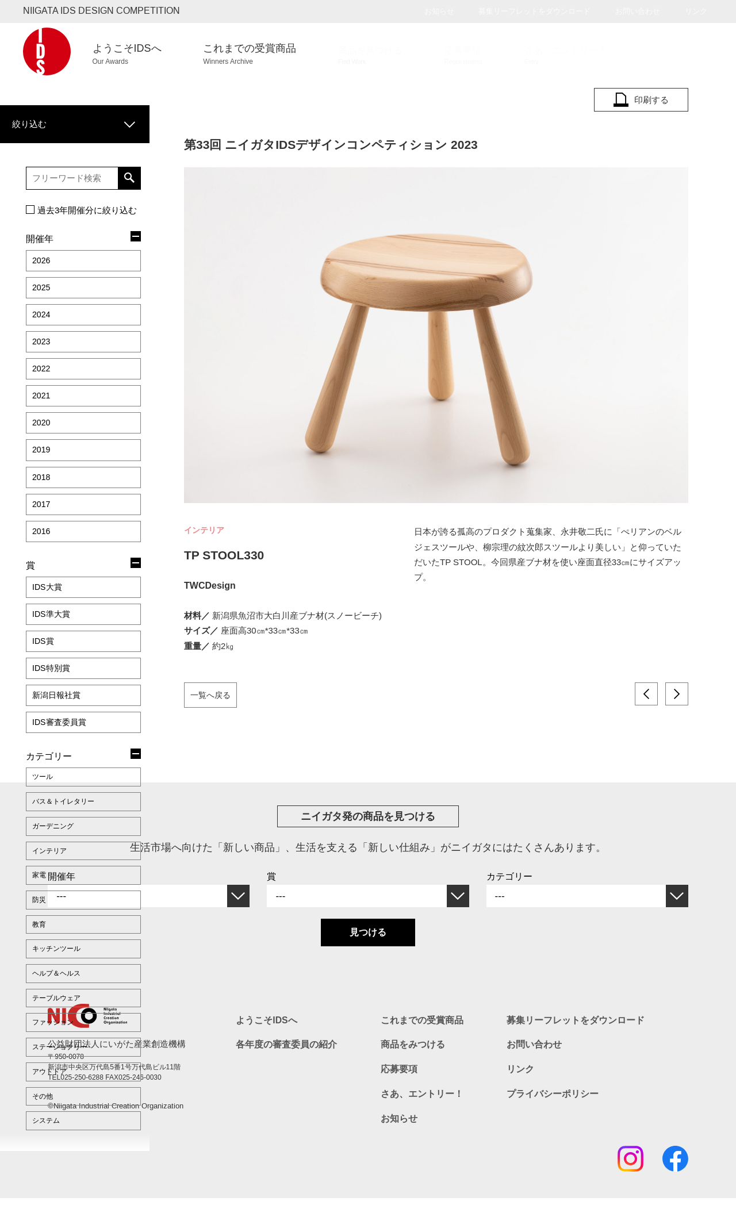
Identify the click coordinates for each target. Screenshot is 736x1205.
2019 (42, 410)
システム (48, 990)
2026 (42, 249)
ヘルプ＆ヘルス (60, 864)
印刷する (641, 100)
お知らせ (439, 11)
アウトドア (52, 948)
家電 (40, 780)
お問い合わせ (637, 11)
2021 (42, 364)
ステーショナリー (64, 927)
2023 (42, 318)
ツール (44, 696)
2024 (42, 295)
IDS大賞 (49, 531)
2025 (42, 272)
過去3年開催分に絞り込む (87, 201)
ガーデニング (56, 738)
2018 (42, 433)
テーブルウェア (60, 885)
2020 (42, 387)
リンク (696, 11)
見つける (368, 945)
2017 (42, 456)
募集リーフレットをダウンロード (534, 11)
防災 (40, 801)
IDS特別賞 (53, 600)
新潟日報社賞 (59, 623)
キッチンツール (60, 843)
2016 (42, 479)
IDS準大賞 (53, 554)
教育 (40, 822)
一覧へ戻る (213, 694)
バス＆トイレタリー (68, 717)
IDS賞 (44, 577)
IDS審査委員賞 (63, 646)
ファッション (56, 906)
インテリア (52, 759)
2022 (42, 341)
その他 (44, 969)
